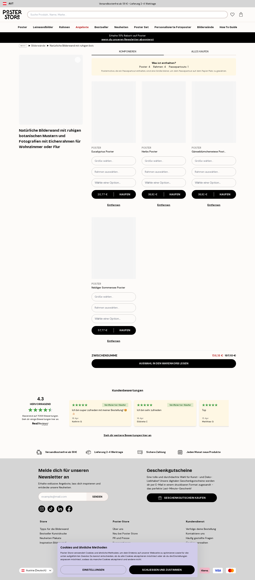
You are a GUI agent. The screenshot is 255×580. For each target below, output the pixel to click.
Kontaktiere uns (195, 533)
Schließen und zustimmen (162, 569)
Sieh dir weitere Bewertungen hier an (127, 435)
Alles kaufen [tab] (199, 51)
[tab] (232, 14)
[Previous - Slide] (65, 413)
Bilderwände (38, 45)
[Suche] (224, 14)
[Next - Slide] (233, 413)
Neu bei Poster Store (125, 533)
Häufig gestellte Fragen (199, 538)
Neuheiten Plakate (50, 538)
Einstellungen (93, 569)
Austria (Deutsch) (36, 570)
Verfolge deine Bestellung (201, 529)
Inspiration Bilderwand (53, 542)
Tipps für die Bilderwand (54, 529)
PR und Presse (121, 538)
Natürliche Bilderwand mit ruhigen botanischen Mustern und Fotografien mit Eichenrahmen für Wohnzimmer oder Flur (72, 45)
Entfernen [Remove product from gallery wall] (113, 205)
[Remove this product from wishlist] (134, 152)
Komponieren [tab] (127, 51)
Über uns (118, 529)
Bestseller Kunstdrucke (53, 533)
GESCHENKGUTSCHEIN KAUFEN (182, 498)
